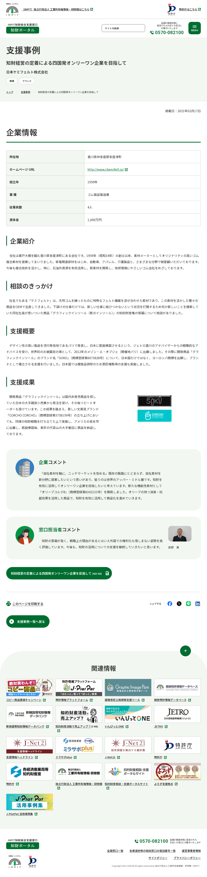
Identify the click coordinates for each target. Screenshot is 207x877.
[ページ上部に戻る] (185, 651)
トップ (9, 92)
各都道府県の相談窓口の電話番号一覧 (153, 851)
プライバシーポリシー (187, 858)
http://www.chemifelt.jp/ (108, 169)
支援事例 (25, 92)
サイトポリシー (158, 858)
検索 (141, 28)
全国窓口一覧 (115, 851)
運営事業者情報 (191, 851)
